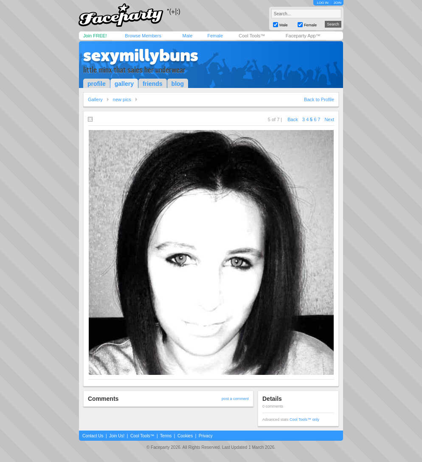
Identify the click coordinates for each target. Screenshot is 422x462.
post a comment (235, 399)
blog (178, 83)
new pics (122, 99)
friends (153, 83)
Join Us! (116, 436)
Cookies (185, 436)
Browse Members (143, 35)
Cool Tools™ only (304, 419)
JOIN (337, 3)
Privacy (206, 436)
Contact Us (92, 436)
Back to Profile (319, 99)
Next (329, 119)
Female (215, 35)
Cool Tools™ (252, 35)
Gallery (95, 99)
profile (96, 83)
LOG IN (322, 3)
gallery (124, 83)
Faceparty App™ (303, 35)
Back (292, 119)
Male (187, 35)
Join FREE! (95, 35)
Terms (166, 436)
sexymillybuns (140, 55)
